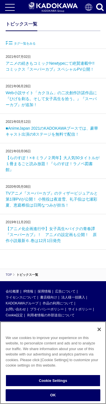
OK (53, 395)
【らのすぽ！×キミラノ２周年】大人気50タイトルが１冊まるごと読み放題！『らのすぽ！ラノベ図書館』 (52, 163)
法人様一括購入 (73, 297)
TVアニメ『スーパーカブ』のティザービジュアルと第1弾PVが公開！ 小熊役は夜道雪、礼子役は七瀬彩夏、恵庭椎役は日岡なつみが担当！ (52, 199)
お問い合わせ (16, 309)
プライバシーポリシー (47, 309)
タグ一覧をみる (21, 43)
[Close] (99, 329)
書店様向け (48, 297)
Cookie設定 (14, 315)
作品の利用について (58, 303)
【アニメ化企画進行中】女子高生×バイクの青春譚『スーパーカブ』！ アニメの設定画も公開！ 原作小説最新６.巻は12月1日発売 (51, 234)
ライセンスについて (21, 297)
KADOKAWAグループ (22, 303)
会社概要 (12, 291)
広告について (65, 291)
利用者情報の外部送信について (51, 315)
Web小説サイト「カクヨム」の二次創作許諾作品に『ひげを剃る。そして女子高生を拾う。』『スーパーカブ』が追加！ (51, 99)
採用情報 (44, 291)
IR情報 (28, 291)
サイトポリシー (80, 309)
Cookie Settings (53, 380)
